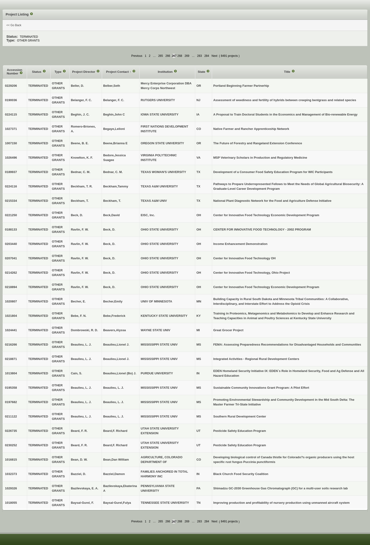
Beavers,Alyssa (114, 330)
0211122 (11, 416)
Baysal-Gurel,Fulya (117, 502)
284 (206, 56)
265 (160, 56)
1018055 (11, 502)
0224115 (11, 114)
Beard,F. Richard (115, 431)
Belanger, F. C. (113, 100)
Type (58, 72)
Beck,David (111, 215)
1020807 (11, 301)
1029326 (11, 488)
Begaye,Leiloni (114, 129)
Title (287, 72)
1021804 (11, 316)
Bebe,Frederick (114, 316)
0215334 (11, 200)
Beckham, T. (112, 200)
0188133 (11, 229)
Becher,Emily (112, 301)
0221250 (11, 215)
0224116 (11, 186)
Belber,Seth (111, 85)
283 (199, 56)
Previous (136, 56)
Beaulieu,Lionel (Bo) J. (119, 373)
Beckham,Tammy (115, 186)
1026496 (11, 157)
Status (37, 72)
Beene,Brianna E (115, 143)
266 (167, 56)
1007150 (11, 143)
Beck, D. (109, 229)
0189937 (11, 172)
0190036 (11, 100)
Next (214, 56)
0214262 (11, 272)
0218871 (11, 359)
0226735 (11, 431)
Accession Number (14, 71)
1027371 (11, 129)
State (202, 72)
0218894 (11, 287)
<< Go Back (13, 25)
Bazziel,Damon (114, 474)
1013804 (11, 373)
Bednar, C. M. (112, 172)
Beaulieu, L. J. (113, 387)
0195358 (11, 387)
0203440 (11, 244)
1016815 (11, 459)
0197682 (11, 402)
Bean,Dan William (116, 459)
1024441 (11, 330)
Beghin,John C (114, 114)
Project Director (84, 72)
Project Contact (118, 72)
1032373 (11, 474)
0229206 (11, 85)
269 (187, 56)
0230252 (11, 445)
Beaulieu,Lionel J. (116, 344)
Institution (165, 72)
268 (179, 56)
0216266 (11, 344)
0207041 (11, 258)
